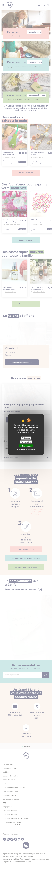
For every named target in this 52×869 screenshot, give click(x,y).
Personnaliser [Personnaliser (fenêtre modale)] (26, 442)
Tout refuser (26, 438)
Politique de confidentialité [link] (26, 449)
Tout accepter (26, 446)
